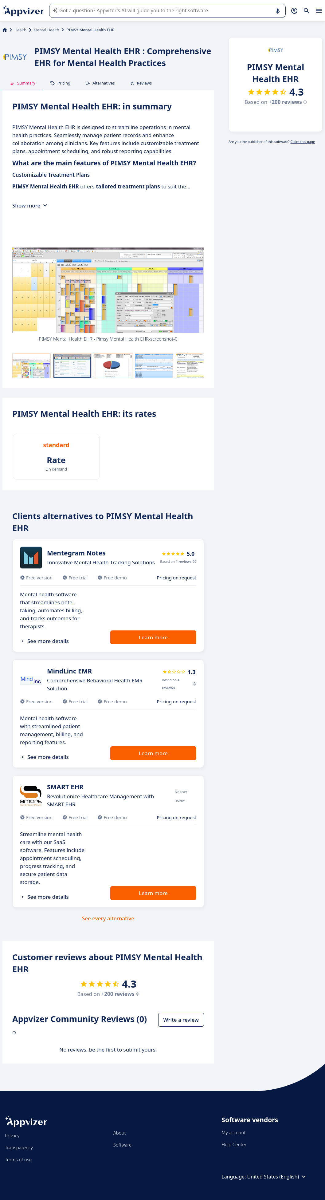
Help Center (233, 1144)
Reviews (141, 83)
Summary (22, 83)
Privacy (12, 1135)
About (119, 1133)
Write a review (181, 1019)
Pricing (60, 83)
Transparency (19, 1147)
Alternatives (100, 83)
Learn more (153, 637)
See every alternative (108, 918)
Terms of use (18, 1159)
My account (233, 1132)
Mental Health (46, 30)
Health (20, 30)
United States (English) (277, 1176)
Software (122, 1145)
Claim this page (303, 141)
